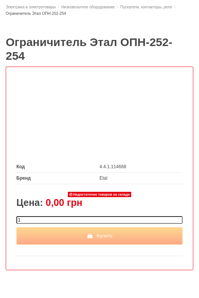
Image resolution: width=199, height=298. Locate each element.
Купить (100, 236)
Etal (104, 178)
